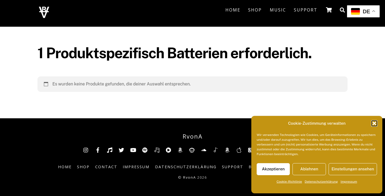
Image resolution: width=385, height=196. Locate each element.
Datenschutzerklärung (321, 181)
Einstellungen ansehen (353, 169)
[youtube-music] (168, 149)
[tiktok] (109, 149)
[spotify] (145, 149)
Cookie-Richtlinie (289, 181)
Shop (255, 10)
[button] (374, 123)
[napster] (192, 149)
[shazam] (215, 149)
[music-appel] (239, 149)
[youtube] (133, 149)
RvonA (189, 177)
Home (232, 10)
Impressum (349, 181)
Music (278, 10)
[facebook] (98, 149)
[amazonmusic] (227, 149)
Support (305, 10)
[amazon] (180, 149)
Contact (106, 166)
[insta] (86, 149)
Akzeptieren (273, 169)
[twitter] (121, 149)
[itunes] (250, 149)
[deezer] (156, 149)
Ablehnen (309, 169)
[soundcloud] (203, 149)
